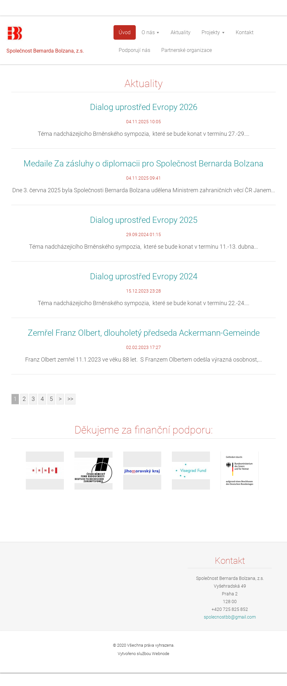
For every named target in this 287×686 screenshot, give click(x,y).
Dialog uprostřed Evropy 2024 (143, 276)
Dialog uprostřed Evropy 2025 (143, 220)
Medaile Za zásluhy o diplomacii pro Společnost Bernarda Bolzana (143, 163)
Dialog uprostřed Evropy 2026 (143, 107)
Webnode (160, 653)
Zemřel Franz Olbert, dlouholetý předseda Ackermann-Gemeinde (144, 333)
